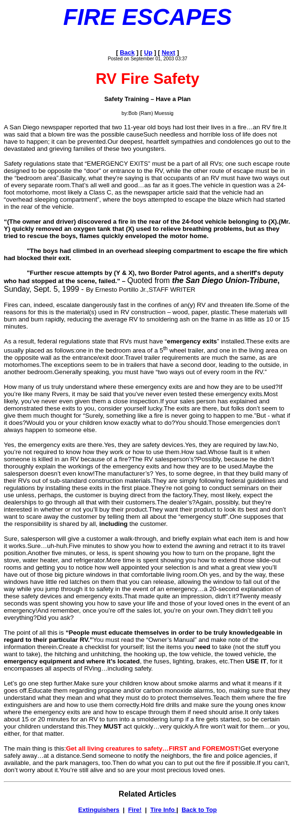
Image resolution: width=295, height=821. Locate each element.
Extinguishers (98, 809)
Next (168, 52)
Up (148, 52)
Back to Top (199, 809)
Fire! (134, 809)
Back (127, 52)
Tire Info (163, 809)
